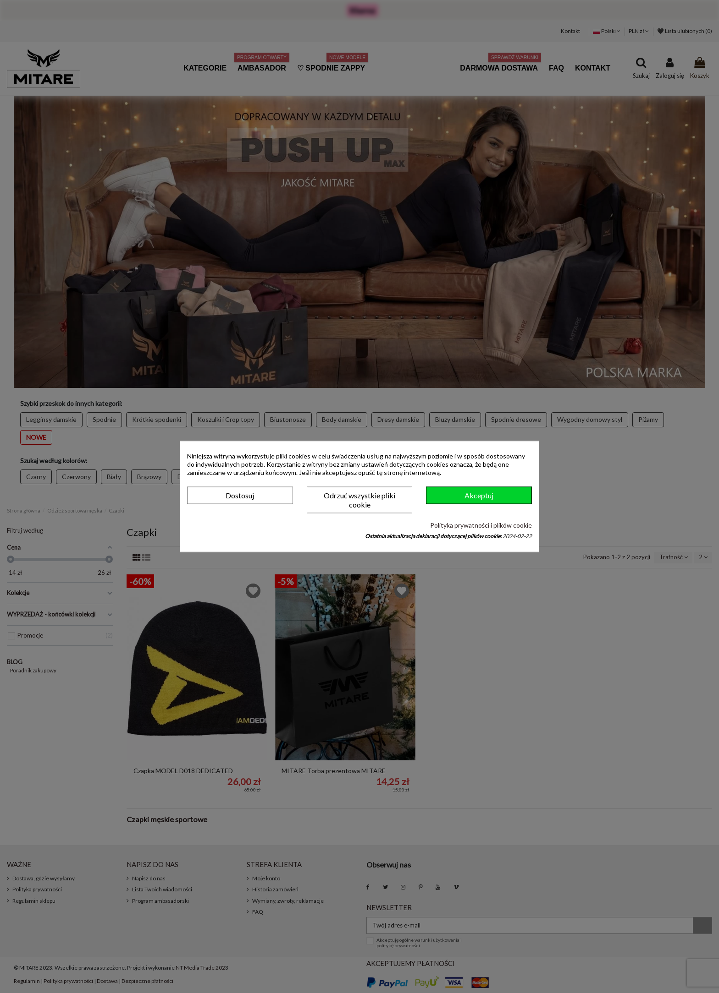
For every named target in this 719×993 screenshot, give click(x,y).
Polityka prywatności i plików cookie (481, 525)
